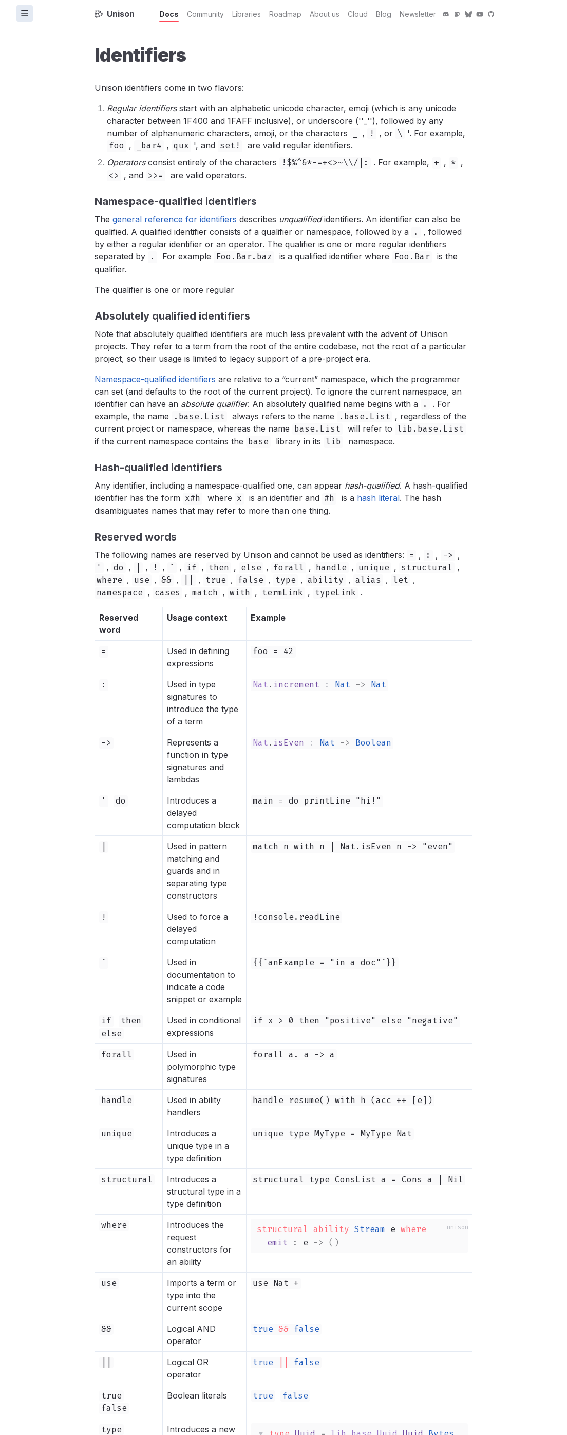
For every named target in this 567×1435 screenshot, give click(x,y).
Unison (114, 14)
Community (205, 14)
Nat (342, 684)
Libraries (246, 14)
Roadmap (285, 14)
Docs (169, 14)
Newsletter (418, 14)
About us (324, 14)
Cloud (358, 14)
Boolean (373, 742)
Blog (383, 14)
